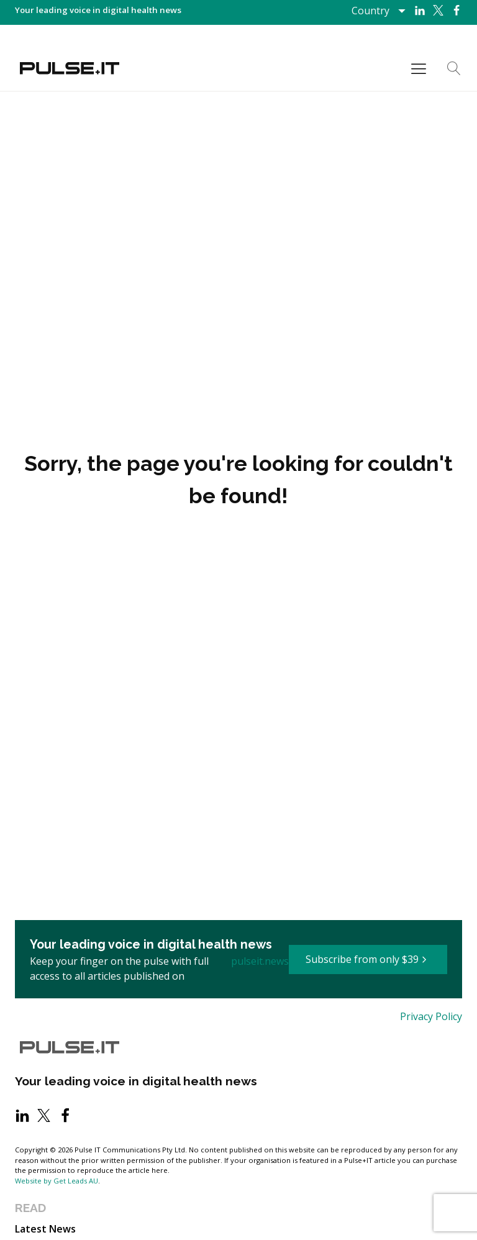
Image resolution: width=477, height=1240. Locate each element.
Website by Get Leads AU (56, 1180)
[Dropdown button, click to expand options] (378, 10)
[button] (368, 960)
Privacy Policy (431, 1016)
